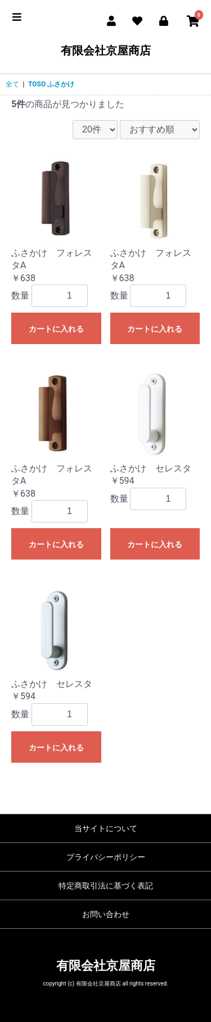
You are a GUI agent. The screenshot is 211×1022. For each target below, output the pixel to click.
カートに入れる (56, 328)
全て (12, 84)
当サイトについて (105, 828)
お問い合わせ (105, 914)
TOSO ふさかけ (51, 84)
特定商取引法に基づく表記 (106, 885)
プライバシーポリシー (105, 857)
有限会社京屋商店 (106, 50)
